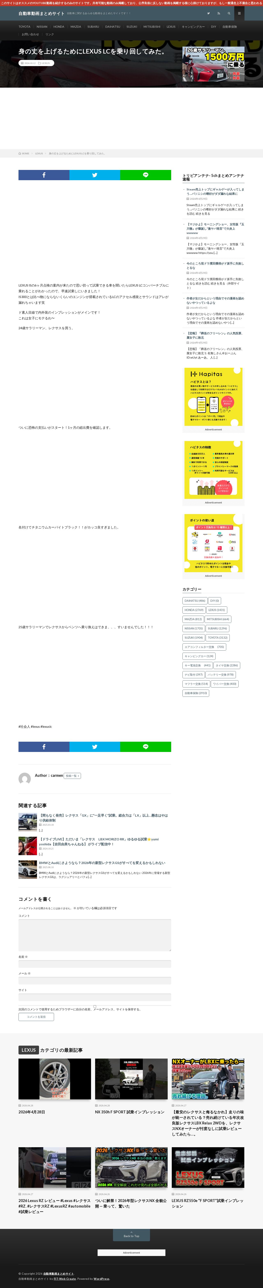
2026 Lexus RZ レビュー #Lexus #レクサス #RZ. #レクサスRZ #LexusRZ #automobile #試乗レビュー (54, 1206)
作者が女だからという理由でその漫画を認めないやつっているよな (215, 300)
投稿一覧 (71, 775)
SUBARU (93, 26)
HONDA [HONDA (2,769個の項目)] (194, 610)
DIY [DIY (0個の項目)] (214, 600)
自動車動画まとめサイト (58, 1273)
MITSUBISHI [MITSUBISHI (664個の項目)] (218, 619)
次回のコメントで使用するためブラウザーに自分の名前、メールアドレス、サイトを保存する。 (80, 1009)
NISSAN (42, 26)
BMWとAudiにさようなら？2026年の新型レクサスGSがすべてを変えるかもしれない (102, 863)
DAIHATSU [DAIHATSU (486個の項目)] (195, 600)
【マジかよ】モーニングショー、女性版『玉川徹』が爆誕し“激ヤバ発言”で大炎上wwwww (215, 228)
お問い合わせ (30, 34)
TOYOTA (24, 26)
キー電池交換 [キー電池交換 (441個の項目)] (198, 665)
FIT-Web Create (65, 1278)
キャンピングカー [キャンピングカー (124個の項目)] (199, 656)
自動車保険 (230, 26)
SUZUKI (132, 26)
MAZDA (76, 26)
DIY (213, 26)
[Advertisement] (131, 118)
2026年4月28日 (31, 1112)
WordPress (102, 1278)
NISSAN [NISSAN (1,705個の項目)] (194, 628)
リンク (49, 34)
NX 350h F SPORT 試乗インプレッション (130, 1112)
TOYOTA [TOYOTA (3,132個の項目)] (217, 637)
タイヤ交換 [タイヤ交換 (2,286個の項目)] (227, 665)
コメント (24, 915)
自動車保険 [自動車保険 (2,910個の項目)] (196, 693)
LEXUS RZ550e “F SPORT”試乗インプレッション (208, 1203)
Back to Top (131, 1236)
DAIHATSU (112, 26)
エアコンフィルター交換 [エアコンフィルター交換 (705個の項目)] (204, 647)
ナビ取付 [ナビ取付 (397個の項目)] (194, 674)
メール (24, 973)
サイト (22, 990)
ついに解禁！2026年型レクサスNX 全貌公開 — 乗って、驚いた (131, 1203)
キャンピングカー (193, 26)
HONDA (59, 26)
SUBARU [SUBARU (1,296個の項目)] (217, 628)
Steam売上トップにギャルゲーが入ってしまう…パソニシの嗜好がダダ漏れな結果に (215, 191)
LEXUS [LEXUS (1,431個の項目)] (217, 610)
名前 (23, 956)
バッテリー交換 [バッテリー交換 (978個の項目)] (221, 674)
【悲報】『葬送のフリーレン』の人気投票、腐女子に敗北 (215, 335)
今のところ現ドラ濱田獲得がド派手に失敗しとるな (215, 265)
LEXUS (171, 26)
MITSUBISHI (152, 26)
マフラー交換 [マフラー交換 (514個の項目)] (196, 683)
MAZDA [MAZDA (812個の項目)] (193, 619)
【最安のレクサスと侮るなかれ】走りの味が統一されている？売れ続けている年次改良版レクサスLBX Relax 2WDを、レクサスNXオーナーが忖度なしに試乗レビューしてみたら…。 (208, 1123)
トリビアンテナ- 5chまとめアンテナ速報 (213, 177)
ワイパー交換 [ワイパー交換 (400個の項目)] (224, 683)
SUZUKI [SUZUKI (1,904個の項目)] (194, 637)
